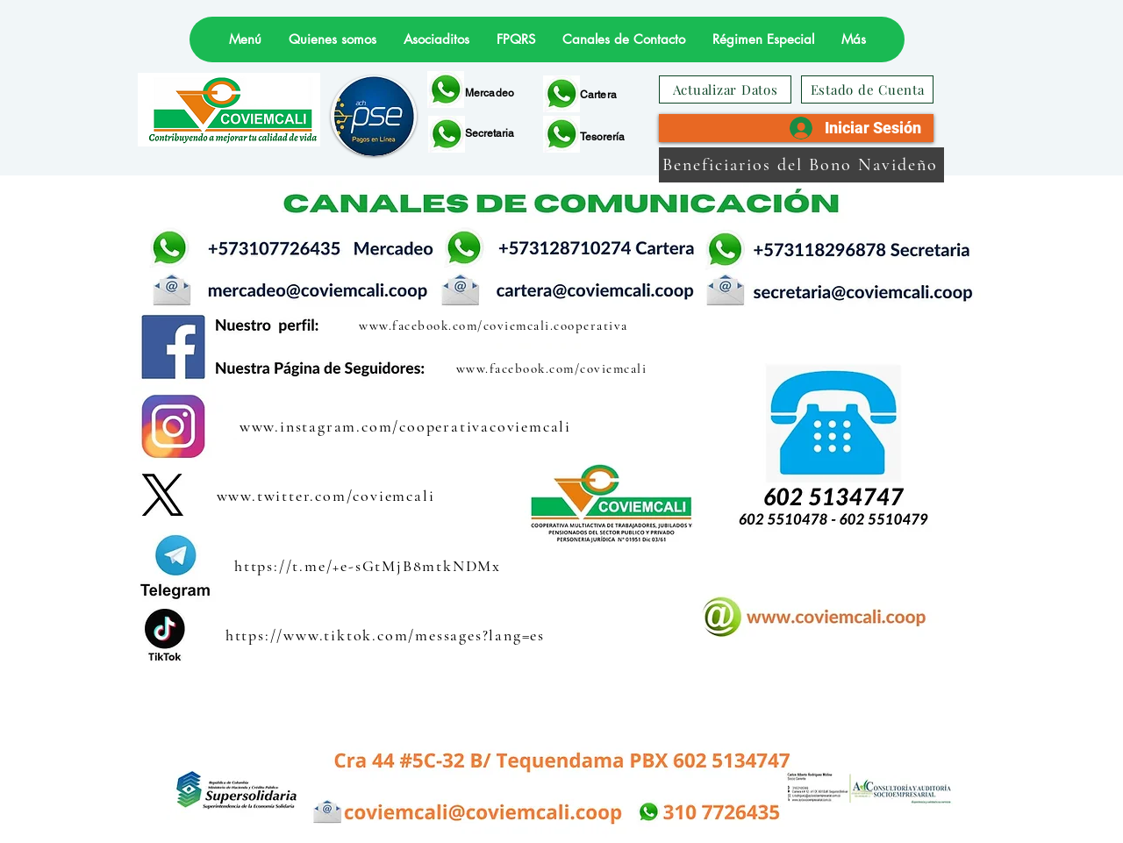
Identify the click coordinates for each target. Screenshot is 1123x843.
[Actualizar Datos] (725, 89)
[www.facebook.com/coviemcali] (553, 368)
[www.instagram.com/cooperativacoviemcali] (407, 426)
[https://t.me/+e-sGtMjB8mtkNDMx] (369, 565)
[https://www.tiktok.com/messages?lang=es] (387, 635)
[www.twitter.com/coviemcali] (327, 495)
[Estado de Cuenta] (867, 89)
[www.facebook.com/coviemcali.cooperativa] (495, 325)
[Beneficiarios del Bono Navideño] (801, 164)
